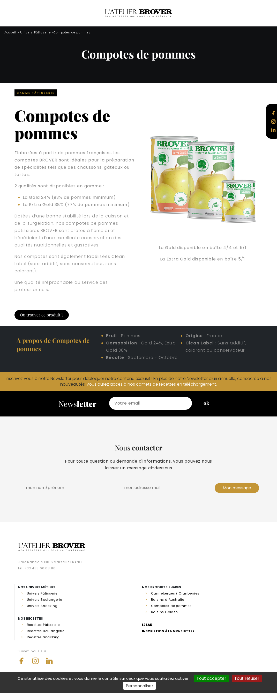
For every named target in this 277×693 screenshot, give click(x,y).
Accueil (10, 32)
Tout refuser (246, 678)
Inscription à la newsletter (168, 631)
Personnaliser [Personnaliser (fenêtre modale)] (139, 686)
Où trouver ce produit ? (41, 314)
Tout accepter (211, 678)
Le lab (147, 625)
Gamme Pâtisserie (36, 93)
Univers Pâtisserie (35, 32)
